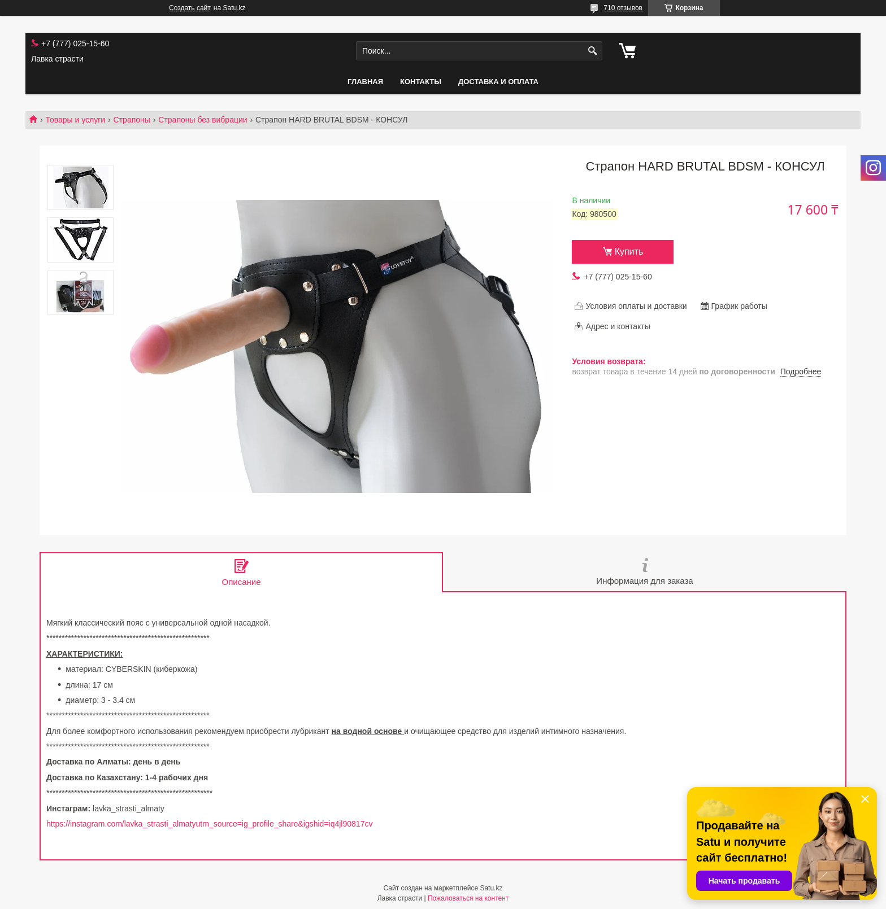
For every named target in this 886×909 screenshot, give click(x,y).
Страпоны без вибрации (202, 119)
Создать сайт (190, 8)
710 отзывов (622, 8)
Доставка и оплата (498, 81)
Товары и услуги (75, 119)
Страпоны (132, 119)
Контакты (420, 81)
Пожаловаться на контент (468, 898)
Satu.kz (491, 888)
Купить (629, 251)
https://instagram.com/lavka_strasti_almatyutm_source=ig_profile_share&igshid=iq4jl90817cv (209, 823)
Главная (365, 81)
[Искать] (592, 51)
